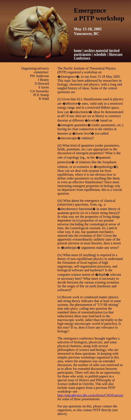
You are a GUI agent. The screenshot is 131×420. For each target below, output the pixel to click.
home (78, 50)
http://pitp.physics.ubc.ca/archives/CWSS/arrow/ (90, 395)
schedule (100, 54)
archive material (96, 50)
